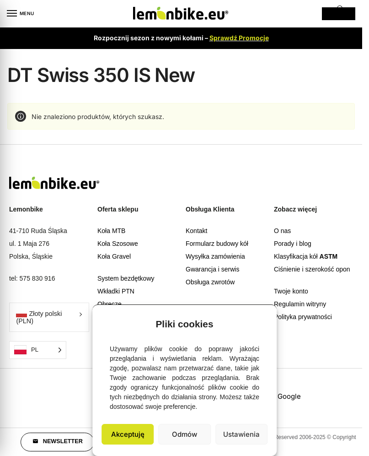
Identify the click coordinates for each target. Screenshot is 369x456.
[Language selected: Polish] (37, 350)
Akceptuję (127, 434)
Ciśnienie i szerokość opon (312, 269)
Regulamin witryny (300, 304)
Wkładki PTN (115, 291)
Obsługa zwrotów (210, 282)
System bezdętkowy (126, 278)
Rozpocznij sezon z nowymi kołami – (181, 38)
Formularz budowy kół (217, 243)
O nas (282, 230)
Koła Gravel (114, 256)
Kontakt (196, 230)
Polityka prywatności (303, 316)
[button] (262, 321)
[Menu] (20, 14)
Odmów (184, 434)
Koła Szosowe (117, 243)
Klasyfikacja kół (305, 256)
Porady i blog (292, 243)
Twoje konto (291, 291)
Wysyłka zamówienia (215, 256)
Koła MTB (111, 230)
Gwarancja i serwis (212, 269)
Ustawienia (241, 434)
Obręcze (109, 304)
